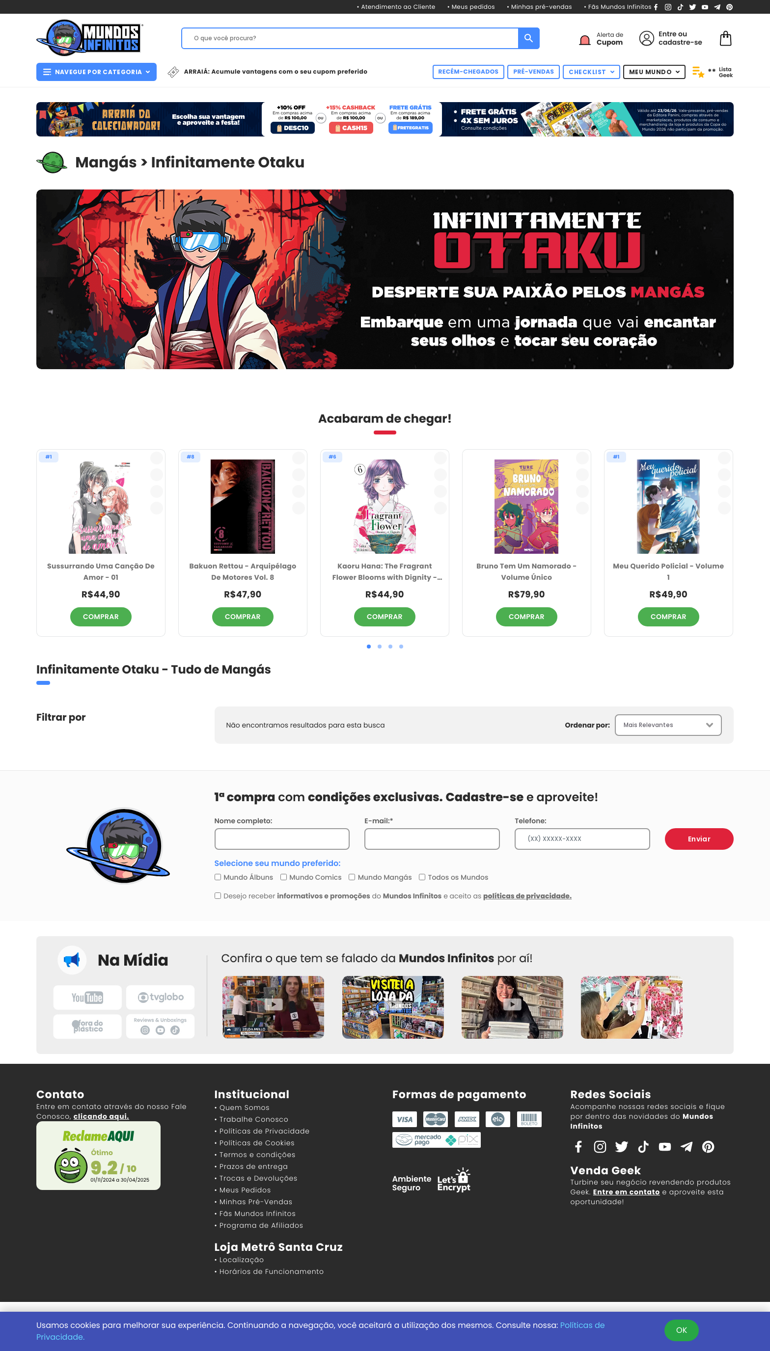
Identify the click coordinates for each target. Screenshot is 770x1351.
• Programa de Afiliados (259, 1225)
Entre (667, 34)
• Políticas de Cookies (255, 1143)
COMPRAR (101, 616)
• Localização (239, 1260)
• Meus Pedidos (243, 1190)
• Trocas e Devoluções (256, 1178)
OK (681, 1330)
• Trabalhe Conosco (252, 1119)
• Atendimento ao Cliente (396, 7)
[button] (368, 646)
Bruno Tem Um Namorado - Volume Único (526, 571)
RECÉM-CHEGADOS (469, 72)
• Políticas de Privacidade (262, 1131)
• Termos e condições (255, 1155)
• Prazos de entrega (251, 1166)
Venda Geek (606, 1170)
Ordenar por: (587, 725)
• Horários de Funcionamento (269, 1271)
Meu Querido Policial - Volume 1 (668, 571)
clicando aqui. (101, 1116)
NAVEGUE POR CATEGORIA (96, 72)
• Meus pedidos (471, 7)
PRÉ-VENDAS (533, 72)
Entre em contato (626, 1192)
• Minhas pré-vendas (539, 7)
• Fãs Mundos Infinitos (618, 7)
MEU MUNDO (654, 72)
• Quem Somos (242, 1107)
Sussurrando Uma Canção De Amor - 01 (101, 571)
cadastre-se (680, 42)
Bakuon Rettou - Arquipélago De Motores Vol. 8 (243, 571)
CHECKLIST (591, 72)
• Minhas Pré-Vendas (254, 1202)
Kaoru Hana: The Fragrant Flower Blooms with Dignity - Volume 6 (385, 572)
